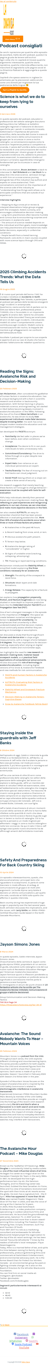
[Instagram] (24, 1335)
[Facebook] (21, 1334)
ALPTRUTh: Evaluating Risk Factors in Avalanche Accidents (23, 683)
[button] (14, 90)
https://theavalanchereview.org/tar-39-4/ (21, 1004)
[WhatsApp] (21, 1339)
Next (7, 1324)
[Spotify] (31, 1341)
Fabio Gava (26, 1362)
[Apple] (22, 1344)
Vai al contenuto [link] (8, 1)
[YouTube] (28, 1345)
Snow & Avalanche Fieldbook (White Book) (26, 704)
